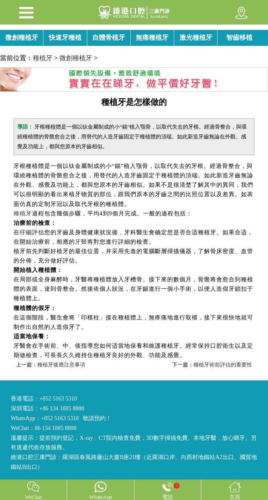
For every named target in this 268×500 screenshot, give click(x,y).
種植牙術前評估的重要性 (222, 365)
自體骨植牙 (108, 37)
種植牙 (42, 57)
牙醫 (81, 242)
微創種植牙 (21, 37)
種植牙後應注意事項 (61, 365)
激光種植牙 (195, 37)
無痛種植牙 (152, 37)
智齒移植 (239, 37)
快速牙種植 (65, 37)
